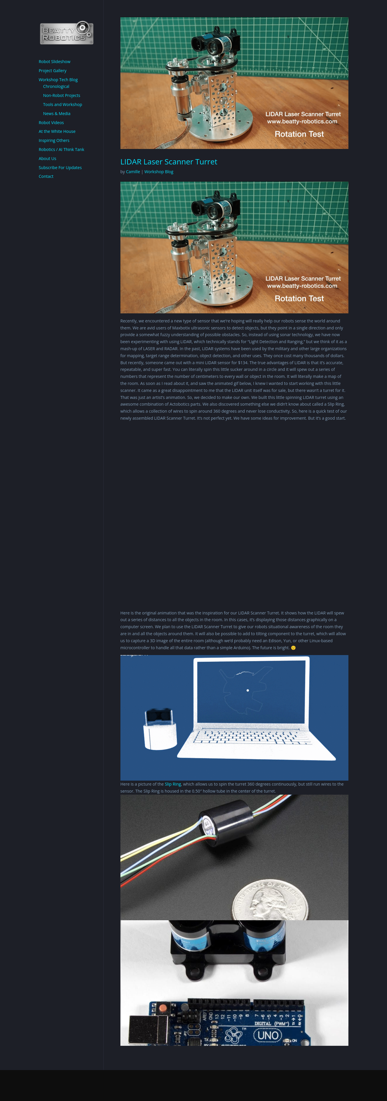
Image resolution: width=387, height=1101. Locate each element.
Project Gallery (52, 70)
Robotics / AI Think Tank (61, 149)
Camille (133, 171)
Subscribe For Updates (60, 167)
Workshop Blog (158, 171)
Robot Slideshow (54, 61)
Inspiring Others (54, 140)
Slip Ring (173, 784)
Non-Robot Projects (61, 95)
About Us (47, 158)
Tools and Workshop (62, 104)
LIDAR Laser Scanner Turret (168, 161)
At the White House (57, 131)
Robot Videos (51, 122)
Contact (46, 176)
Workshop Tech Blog (58, 79)
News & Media (56, 113)
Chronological (56, 86)
